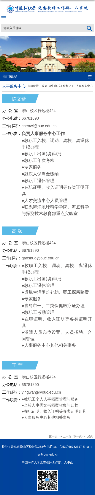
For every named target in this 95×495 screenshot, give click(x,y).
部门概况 (54, 86)
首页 (44, 86)
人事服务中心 (84, 86)
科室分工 (68, 86)
